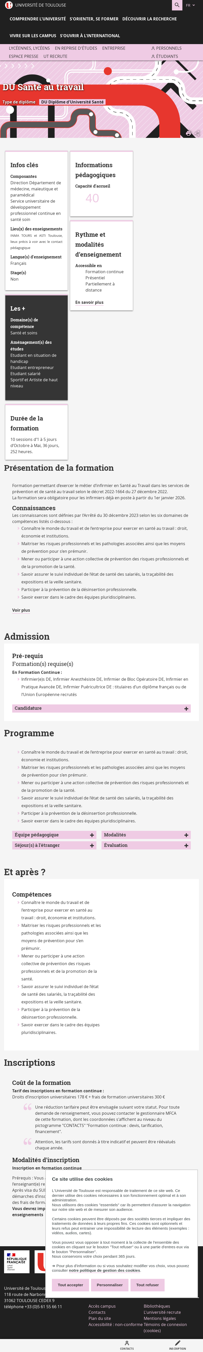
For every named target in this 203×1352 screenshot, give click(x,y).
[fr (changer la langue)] (191, 5)
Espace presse (23, 56)
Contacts (97, 1312)
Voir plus (21, 610)
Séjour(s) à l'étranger (37, 845)
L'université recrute (162, 1312)
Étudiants (167, 56)
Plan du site (100, 1318)
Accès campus (102, 1306)
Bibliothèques (157, 1306)
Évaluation (115, 845)
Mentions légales (160, 1318)
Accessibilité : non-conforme (116, 1324)
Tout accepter (70, 1285)
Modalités (115, 835)
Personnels (169, 48)
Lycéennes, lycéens (29, 48)
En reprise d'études (76, 48)
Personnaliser (110, 1285)
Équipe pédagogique (37, 835)
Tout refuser (147, 1285)
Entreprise (113, 48)
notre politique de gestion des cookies (104, 1270)
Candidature (28, 708)
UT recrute (55, 56)
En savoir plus (89, 302)
